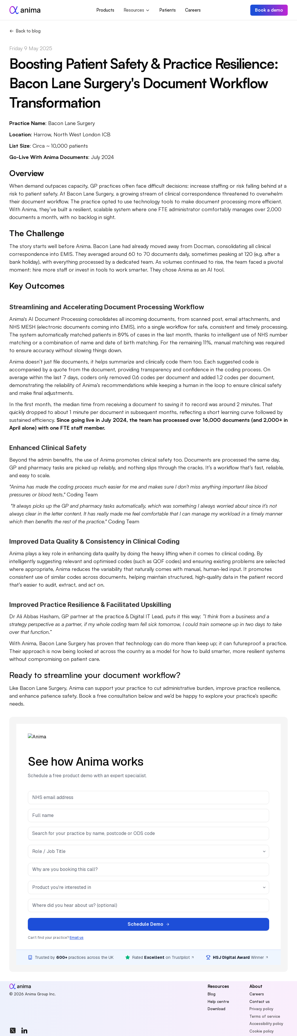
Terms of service (264, 1016)
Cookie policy (261, 1031)
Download (216, 1008)
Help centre (218, 1001)
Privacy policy (261, 1008)
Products (105, 10)
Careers (193, 10)
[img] (12, 1030)
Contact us (259, 1001)
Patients (167, 10)
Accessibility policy (266, 1023)
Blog (211, 994)
